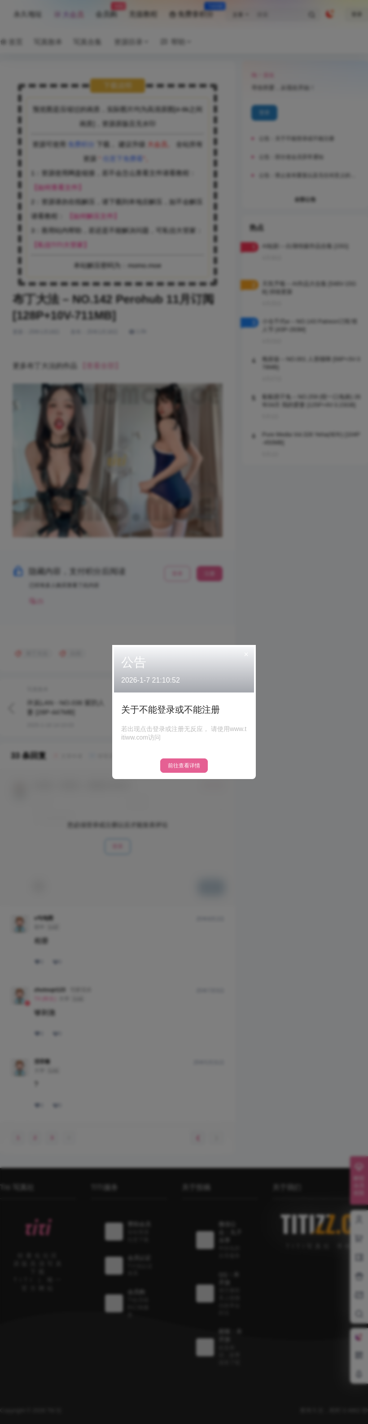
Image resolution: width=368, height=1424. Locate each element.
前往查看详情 (184, 765)
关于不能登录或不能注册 (170, 709)
